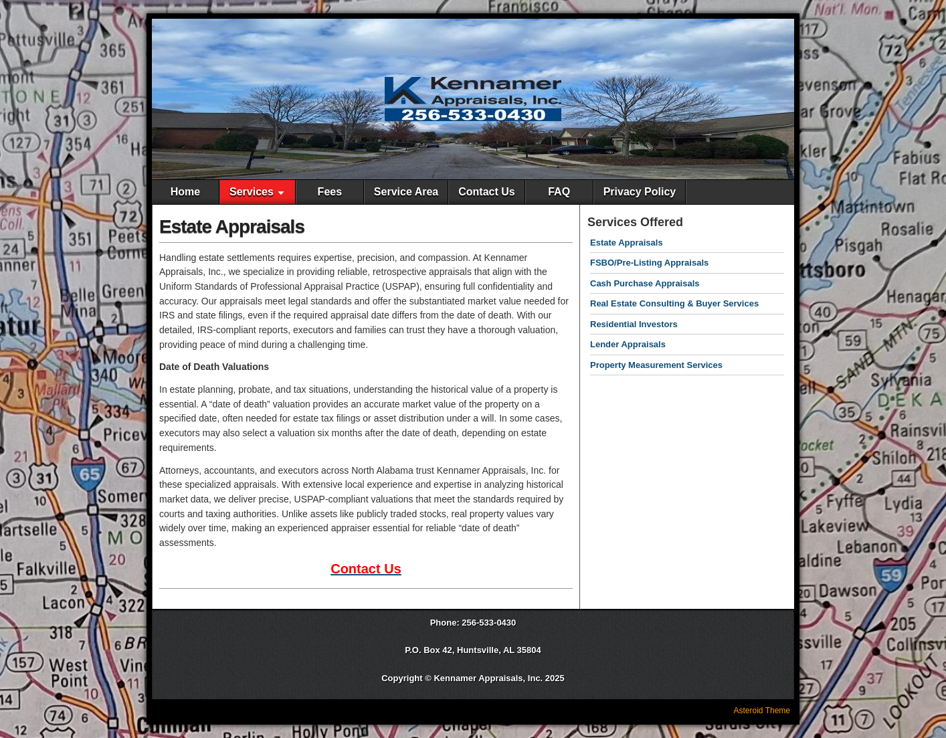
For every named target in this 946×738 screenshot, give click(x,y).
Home (185, 191)
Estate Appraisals (231, 226)
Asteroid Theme (762, 710)
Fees (330, 191)
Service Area (406, 191)
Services (251, 191)
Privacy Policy (639, 191)
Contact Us (486, 191)
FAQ (559, 191)
